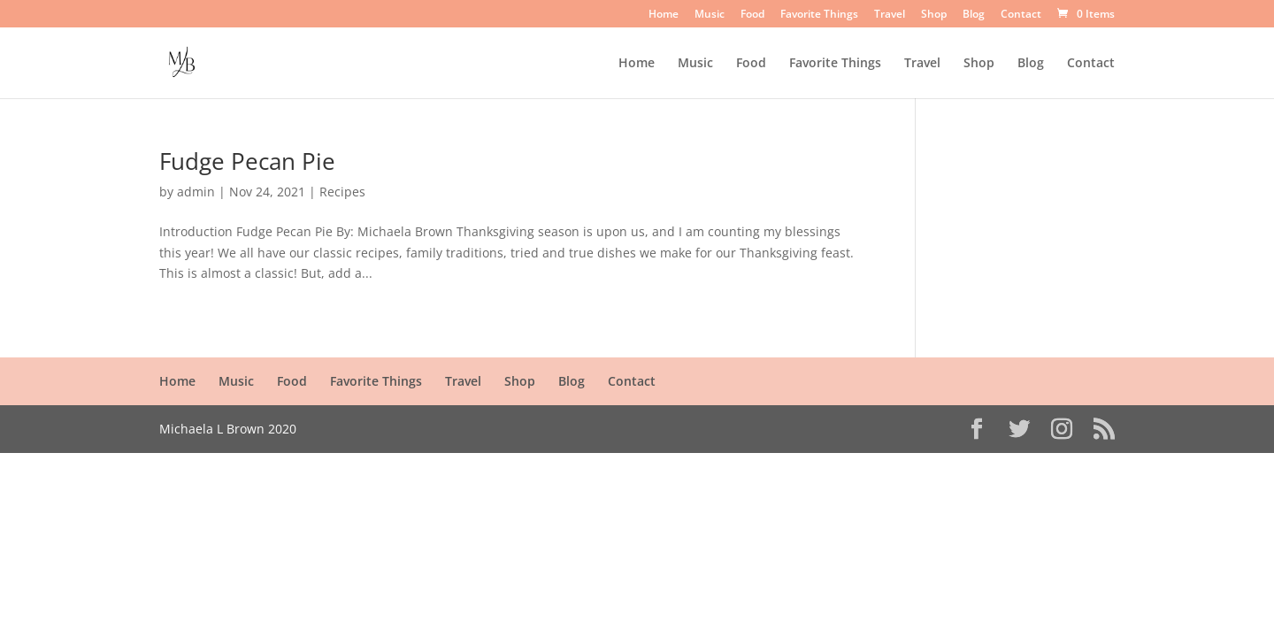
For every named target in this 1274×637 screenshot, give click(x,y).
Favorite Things (819, 15)
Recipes (342, 191)
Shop (934, 15)
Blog (974, 15)
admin (196, 191)
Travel (889, 15)
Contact (1021, 15)
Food (752, 15)
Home (664, 15)
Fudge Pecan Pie (247, 161)
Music (710, 15)
